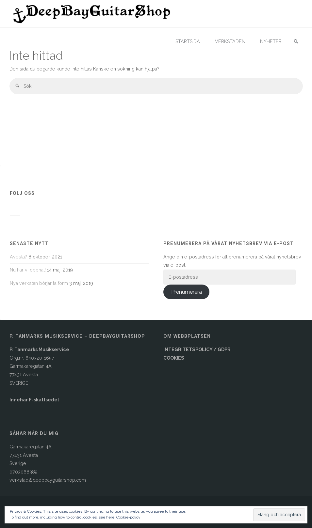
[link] (296, 42)
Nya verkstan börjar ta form (39, 283)
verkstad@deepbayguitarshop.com (47, 480)
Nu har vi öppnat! (28, 269)
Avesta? (18, 256)
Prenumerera (186, 292)
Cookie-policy (128, 517)
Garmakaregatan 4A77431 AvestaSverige (30, 455)
